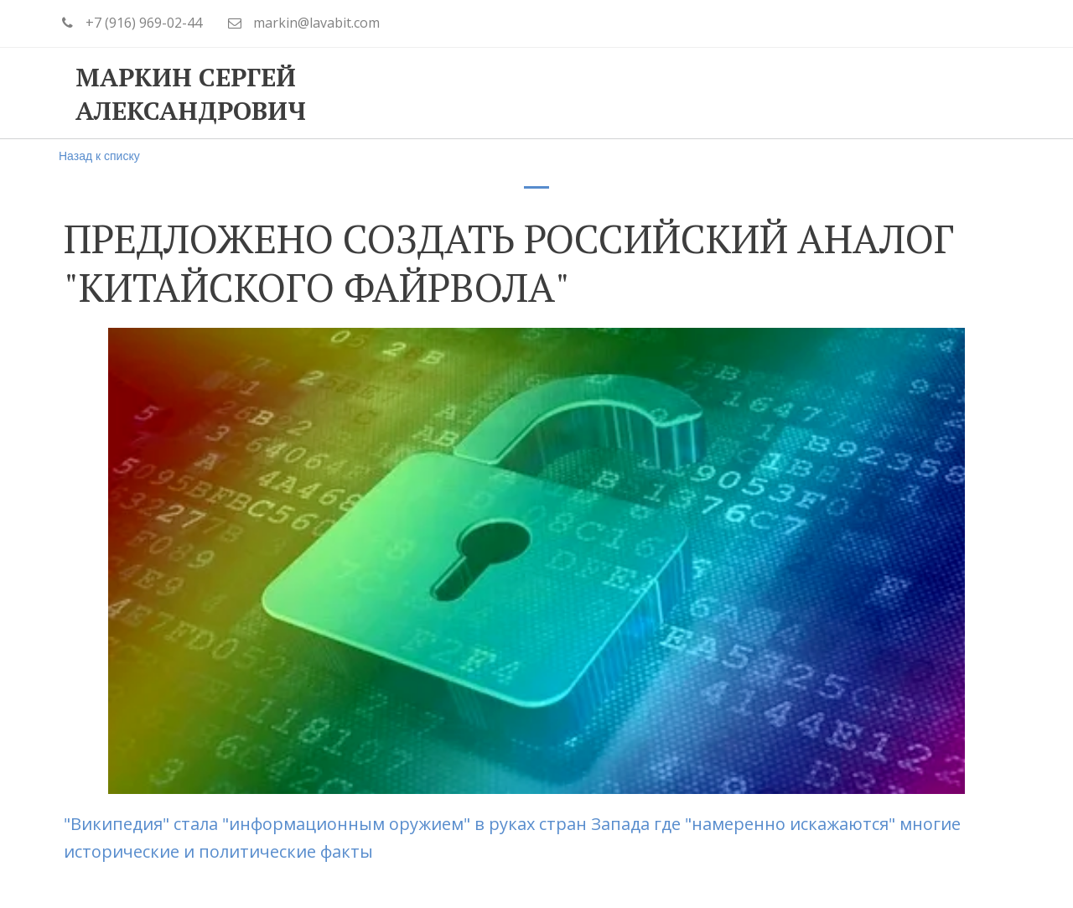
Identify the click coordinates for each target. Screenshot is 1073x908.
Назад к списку (99, 156)
